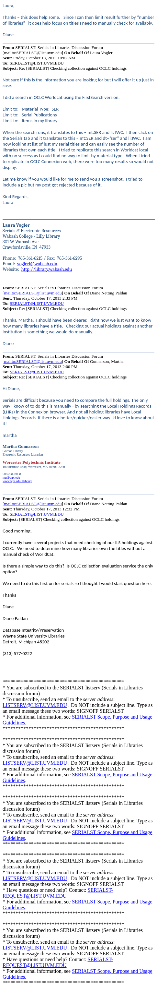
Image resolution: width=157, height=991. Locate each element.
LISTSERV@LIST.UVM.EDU (35, 705)
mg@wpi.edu (11, 477)
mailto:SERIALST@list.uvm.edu (33, 293)
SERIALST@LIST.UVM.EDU (37, 303)
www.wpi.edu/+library (17, 481)
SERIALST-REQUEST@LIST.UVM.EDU (58, 893)
